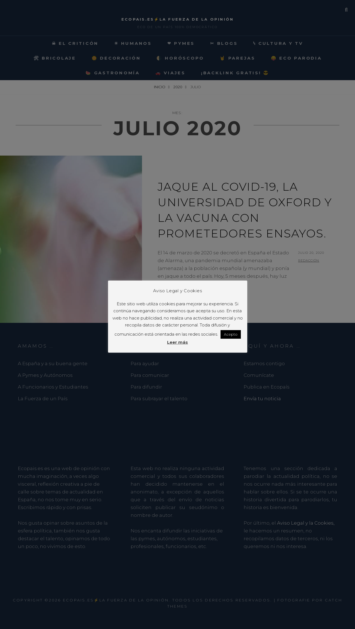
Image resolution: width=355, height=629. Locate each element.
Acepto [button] (231, 334)
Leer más (177, 342)
